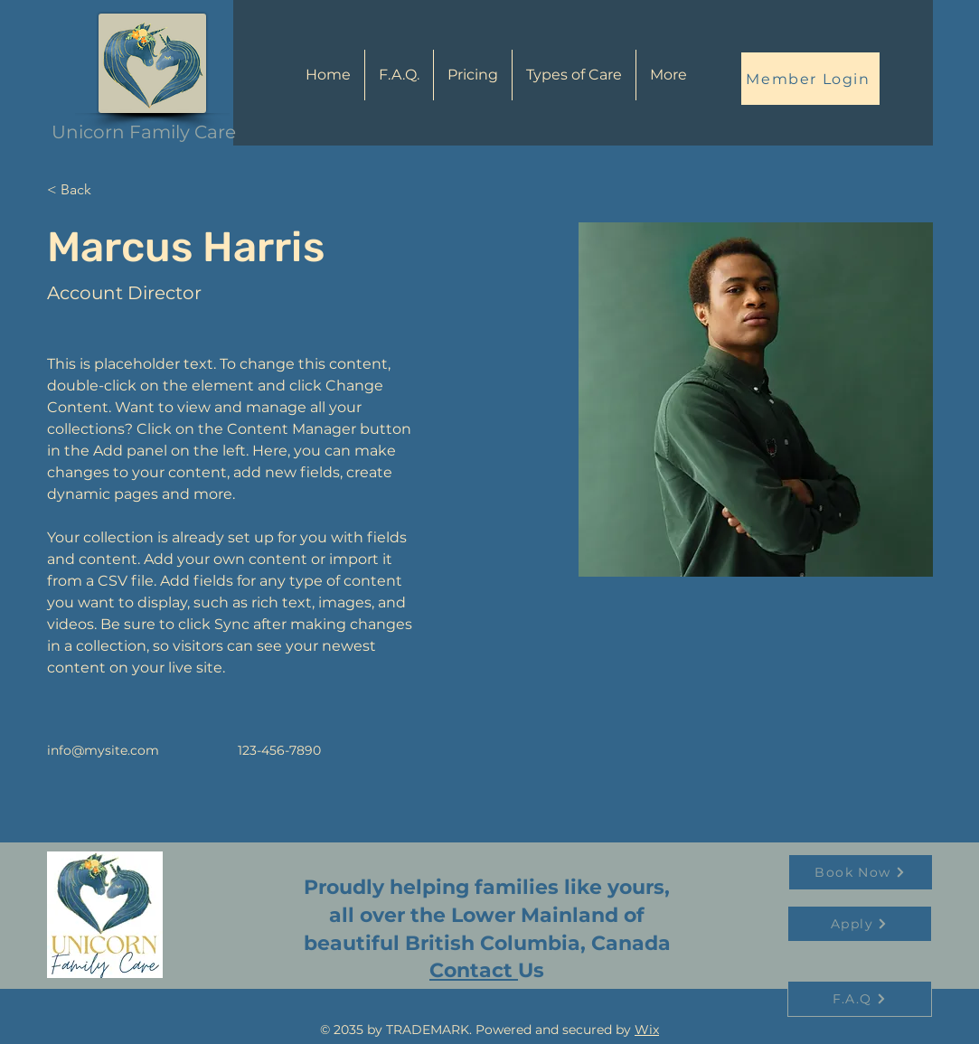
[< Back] (82, 190)
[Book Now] (860, 872)
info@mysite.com (103, 750)
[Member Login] (810, 78)
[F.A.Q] (859, 999)
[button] (574, 75)
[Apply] (859, 924)
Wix (647, 1029)
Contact (473, 970)
